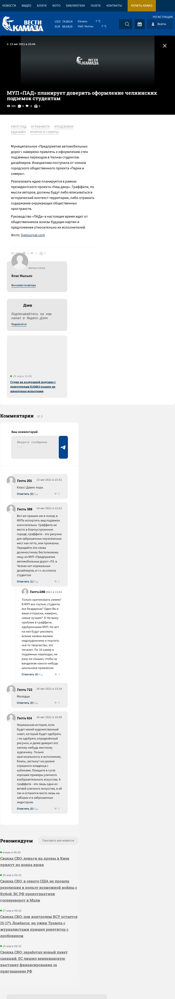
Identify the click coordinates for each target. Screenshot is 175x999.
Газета (96, 5)
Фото (56, 5)
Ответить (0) (25, 356)
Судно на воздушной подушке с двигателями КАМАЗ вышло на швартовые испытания (134, 232)
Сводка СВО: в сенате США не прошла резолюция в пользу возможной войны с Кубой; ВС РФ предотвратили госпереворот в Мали (35, 817)
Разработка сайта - (157, 986)
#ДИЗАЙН (18, 132)
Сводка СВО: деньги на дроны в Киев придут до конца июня (34, 787)
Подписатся (119, 171)
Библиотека (75, 5)
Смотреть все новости (52, 767)
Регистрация (163, 17)
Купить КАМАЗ (141, 5)
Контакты (114, 5)
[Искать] (127, 24)
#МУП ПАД (19, 127)
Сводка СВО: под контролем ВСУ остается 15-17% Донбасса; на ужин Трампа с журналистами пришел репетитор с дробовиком (32, 852)
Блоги (41, 5)
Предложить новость (130, 363)
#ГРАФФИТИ (40, 127)
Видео (26, 5)
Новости (9, 5)
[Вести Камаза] (22, 24)
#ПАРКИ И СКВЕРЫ (45, 132)
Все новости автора (124, 132)
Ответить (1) (25, 462)
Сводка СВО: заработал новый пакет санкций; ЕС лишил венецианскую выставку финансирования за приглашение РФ (33, 888)
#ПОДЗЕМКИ (64, 127)
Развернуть (87, 969)
